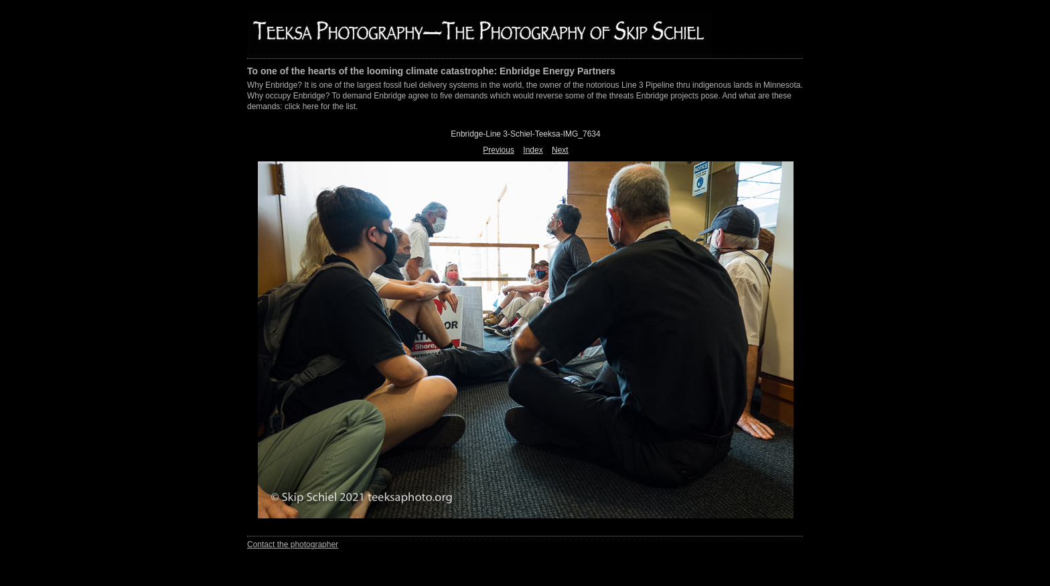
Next (560, 150)
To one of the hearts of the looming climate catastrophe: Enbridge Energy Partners (431, 71)
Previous (498, 150)
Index (532, 150)
